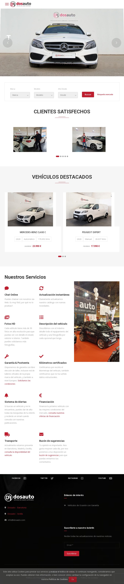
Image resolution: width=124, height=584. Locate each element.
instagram (75, 478)
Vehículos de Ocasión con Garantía (81, 505)
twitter (46, 478)
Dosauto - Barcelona (16, 507)
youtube (105, 478)
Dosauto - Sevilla (15, 513)
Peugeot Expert (91, 232)
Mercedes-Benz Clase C (33, 232)
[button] (57, 156)
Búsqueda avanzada (105, 94)
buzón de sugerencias (49, 455)
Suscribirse (71, 553)
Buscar (88, 94)
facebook (19, 478)
